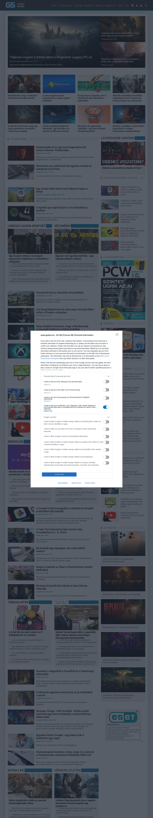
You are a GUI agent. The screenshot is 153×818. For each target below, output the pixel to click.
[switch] (106, 381)
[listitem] (76, 376)
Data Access (76, 483)
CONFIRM (59, 474)
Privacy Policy (90, 483)
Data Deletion (63, 483)
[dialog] (76, 409)
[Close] (118, 335)
